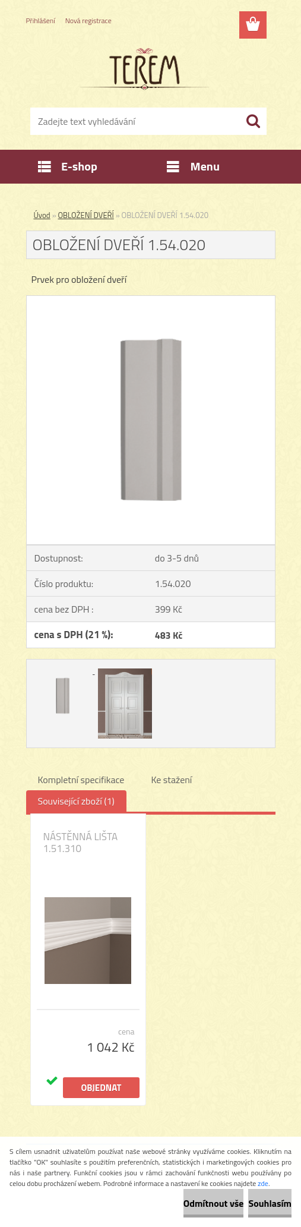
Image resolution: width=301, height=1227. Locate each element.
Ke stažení (171, 779)
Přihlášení (40, 20)
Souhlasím (270, 1203)
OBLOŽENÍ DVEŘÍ (86, 215)
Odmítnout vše (213, 1203)
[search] (253, 121)
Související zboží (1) (76, 801)
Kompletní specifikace (81, 779)
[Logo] (143, 69)
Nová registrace (88, 20)
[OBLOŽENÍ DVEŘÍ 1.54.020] (151, 301)
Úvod (42, 215)
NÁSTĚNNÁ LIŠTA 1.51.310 (80, 842)
